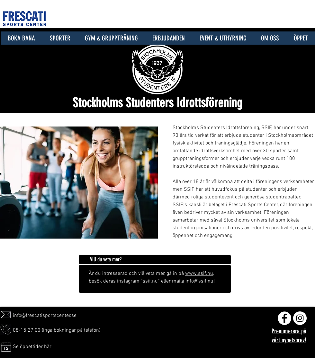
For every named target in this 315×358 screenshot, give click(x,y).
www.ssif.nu (199, 273)
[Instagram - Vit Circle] (300, 318)
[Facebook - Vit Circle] (284, 318)
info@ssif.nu (199, 281)
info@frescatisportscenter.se (44, 315)
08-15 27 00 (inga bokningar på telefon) (56, 330)
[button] (59, 38)
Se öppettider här (32, 347)
